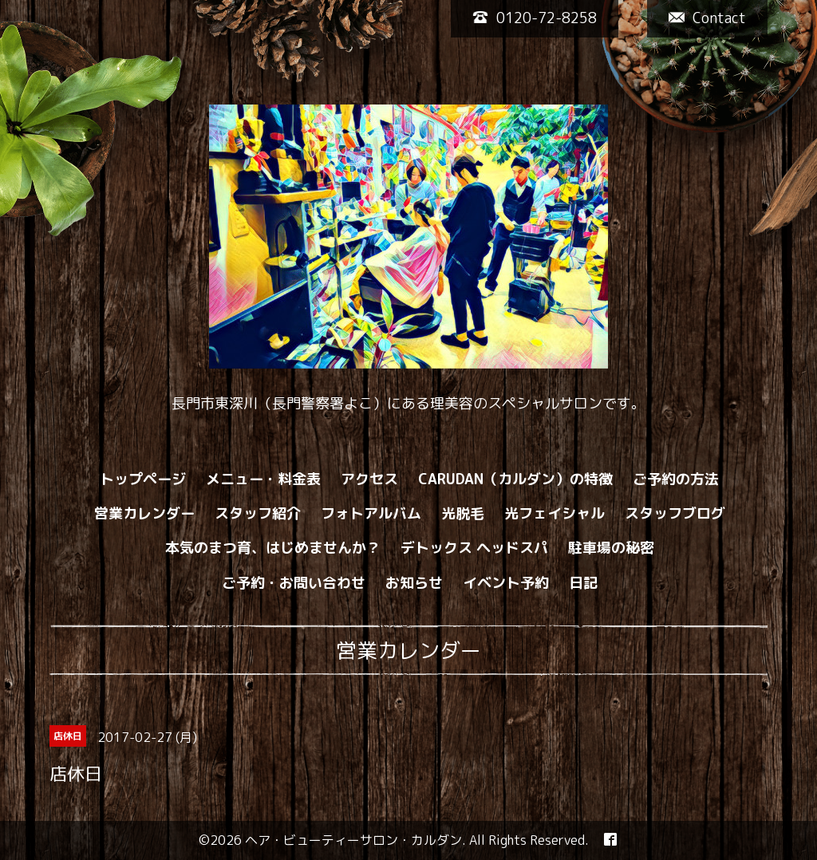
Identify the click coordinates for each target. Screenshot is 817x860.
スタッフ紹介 (258, 513)
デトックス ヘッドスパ (474, 548)
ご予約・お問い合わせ (293, 583)
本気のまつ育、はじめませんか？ (273, 548)
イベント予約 (506, 583)
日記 (583, 583)
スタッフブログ (675, 513)
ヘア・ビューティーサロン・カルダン (353, 840)
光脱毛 (462, 513)
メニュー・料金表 (263, 479)
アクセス (369, 479)
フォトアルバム (371, 513)
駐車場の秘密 (611, 548)
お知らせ (414, 583)
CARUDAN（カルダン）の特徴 (515, 479)
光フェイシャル (554, 513)
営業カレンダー (144, 513)
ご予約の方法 (676, 479)
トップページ (143, 479)
